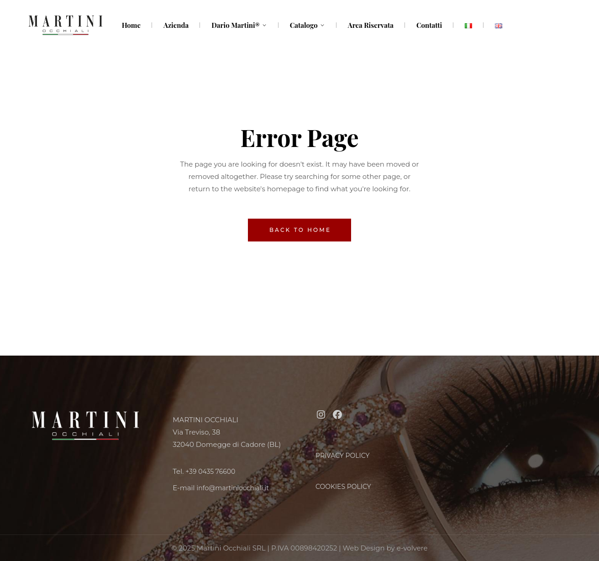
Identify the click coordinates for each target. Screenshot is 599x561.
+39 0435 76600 (210, 471)
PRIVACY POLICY (342, 455)
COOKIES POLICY (343, 486)
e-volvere (412, 548)
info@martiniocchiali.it (233, 488)
